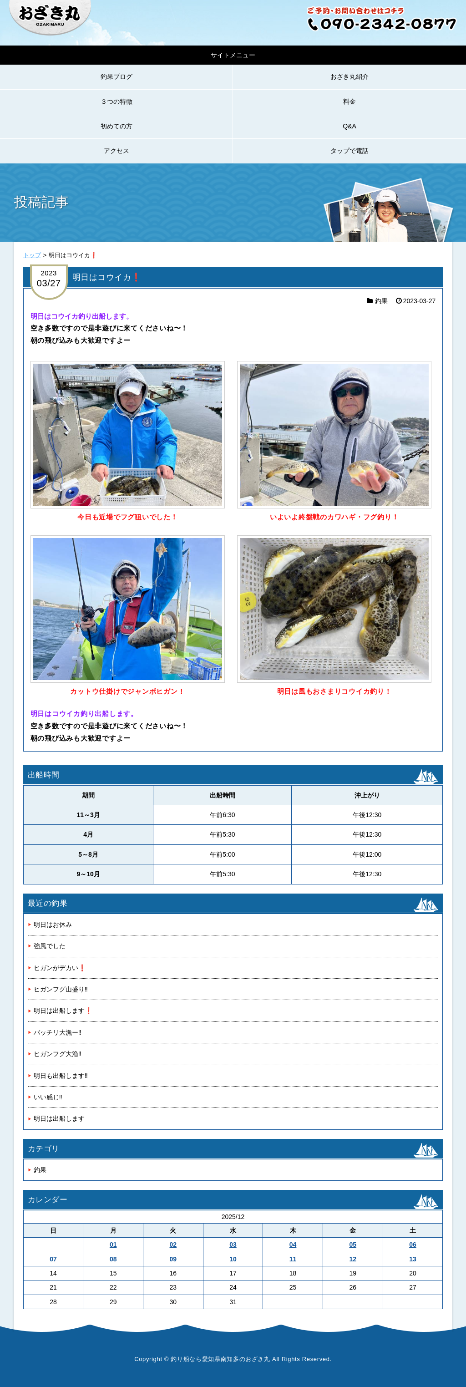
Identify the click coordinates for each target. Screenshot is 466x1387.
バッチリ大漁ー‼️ (57, 1032)
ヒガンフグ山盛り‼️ (61, 989)
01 (113, 1244)
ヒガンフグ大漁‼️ (57, 1053)
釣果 (381, 301)
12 (352, 1259)
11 (293, 1259)
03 (233, 1244)
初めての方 (116, 126)
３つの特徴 (116, 101)
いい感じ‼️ (48, 1097)
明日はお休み (53, 924)
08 (113, 1259)
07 (53, 1259)
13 (412, 1259)
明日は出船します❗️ (63, 1010)
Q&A (349, 126)
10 (233, 1259)
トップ (32, 255)
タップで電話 (349, 150)
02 (173, 1244)
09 (173, 1259)
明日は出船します (59, 1118)
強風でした (50, 946)
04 (293, 1244)
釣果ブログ (116, 76)
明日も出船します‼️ (61, 1075)
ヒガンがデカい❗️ (60, 967)
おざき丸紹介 (349, 76)
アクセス (116, 150)
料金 (349, 101)
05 (352, 1244)
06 (412, 1244)
